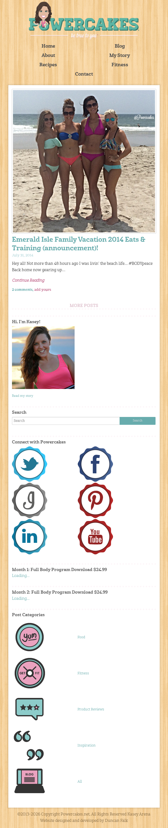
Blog (120, 46)
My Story (119, 55)
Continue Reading (28, 281)
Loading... (21, 576)
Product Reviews (91, 709)
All (80, 781)
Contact (84, 74)
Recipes (48, 65)
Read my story (22, 396)
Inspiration (87, 745)
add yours (42, 290)
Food (81, 637)
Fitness (120, 65)
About (48, 55)
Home (48, 46)
